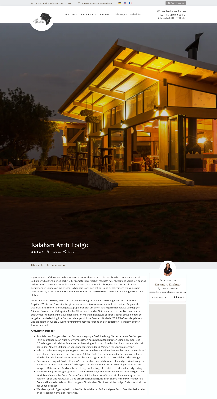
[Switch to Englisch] (125, 3)
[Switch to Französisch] (130, 3)
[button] (168, 336)
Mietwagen (121, 14)
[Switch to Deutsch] (119, 3)
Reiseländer (88, 14)
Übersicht (37, 265)
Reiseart (106, 14)
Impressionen (56, 265)
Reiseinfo (135, 14)
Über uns (71, 14)
